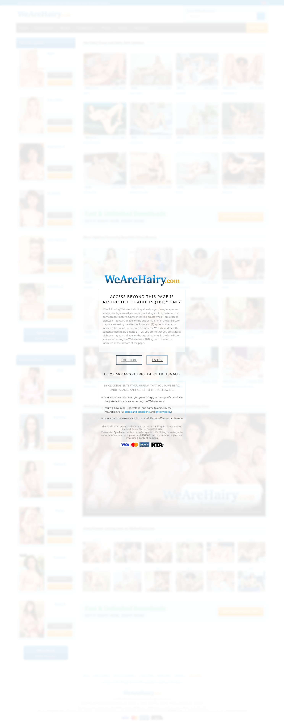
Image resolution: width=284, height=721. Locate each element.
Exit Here (129, 360)
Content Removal (148, 438)
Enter (157, 360)
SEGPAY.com (148, 435)
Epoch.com (120, 432)
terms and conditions (137, 411)
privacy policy (163, 411)
